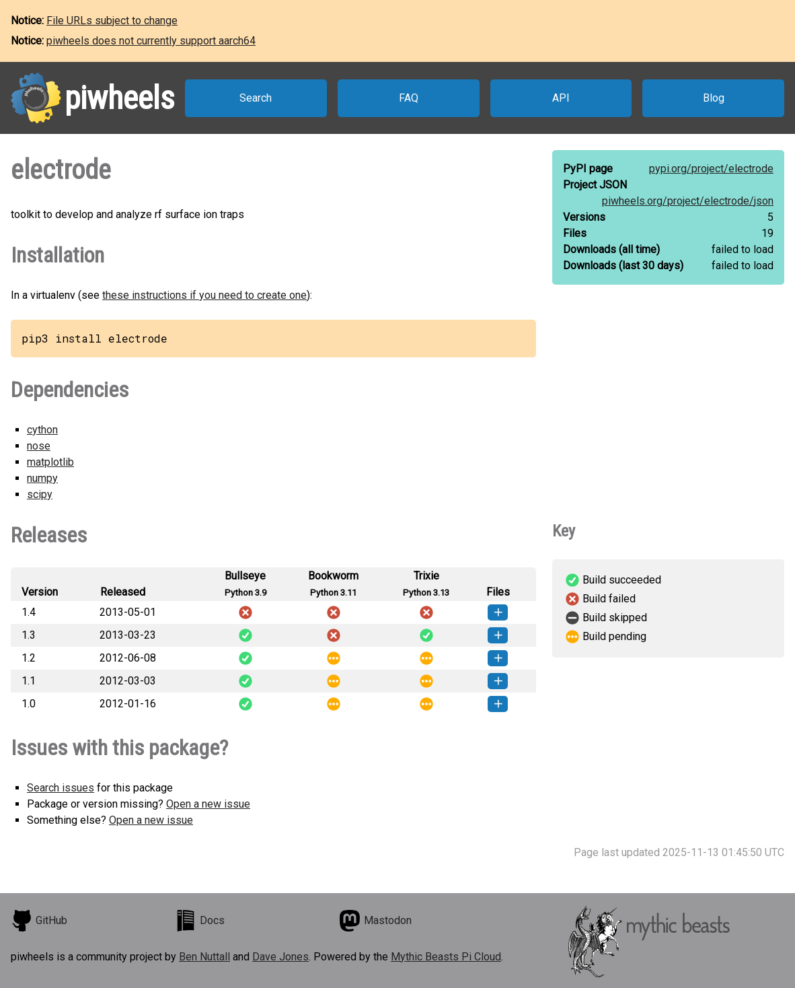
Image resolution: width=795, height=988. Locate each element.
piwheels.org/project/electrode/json (687, 201)
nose (38, 445)
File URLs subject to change (112, 20)
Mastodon (375, 920)
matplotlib (50, 462)
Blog (713, 98)
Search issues (60, 787)
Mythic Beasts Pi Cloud (446, 956)
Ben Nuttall (204, 956)
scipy (39, 494)
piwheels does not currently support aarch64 (151, 40)
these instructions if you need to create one (204, 295)
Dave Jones (280, 956)
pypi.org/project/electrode (711, 168)
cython (42, 429)
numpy (42, 478)
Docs (200, 920)
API (561, 98)
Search (255, 98)
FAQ (408, 98)
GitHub (39, 920)
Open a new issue (208, 804)
